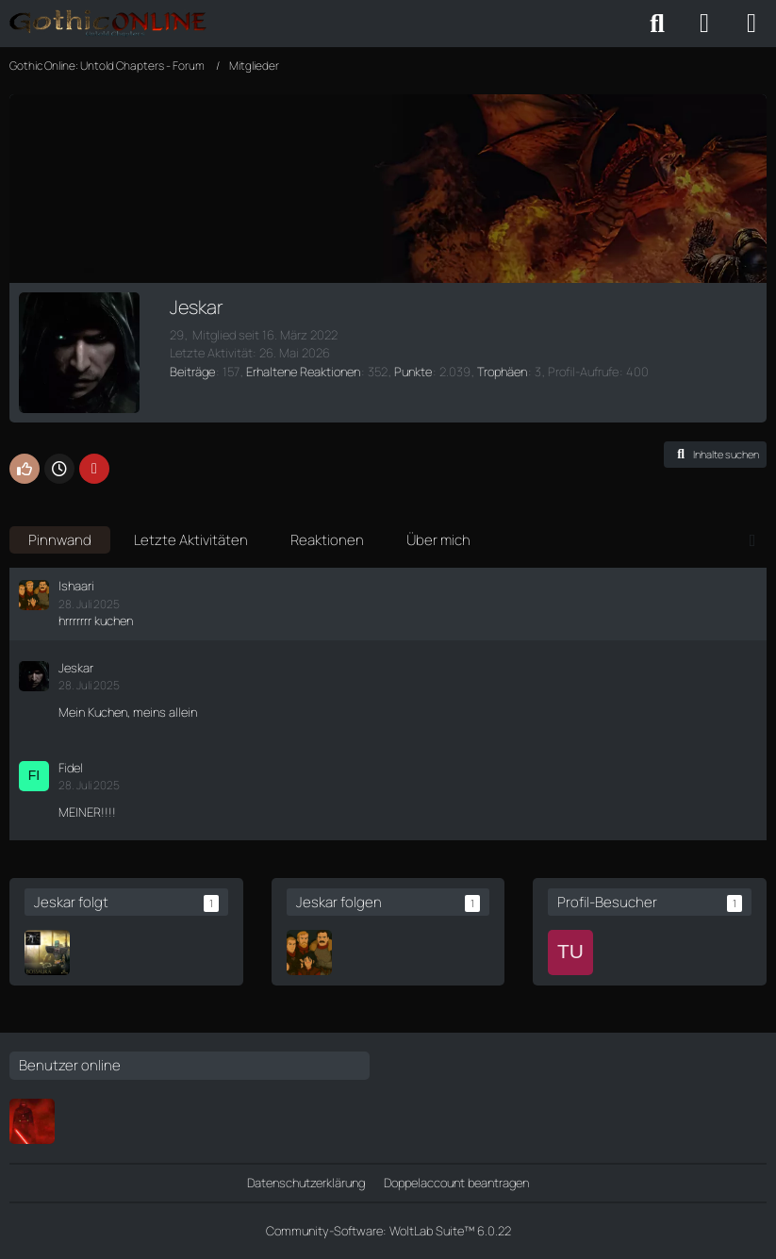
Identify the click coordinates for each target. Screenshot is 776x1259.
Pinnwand (59, 540)
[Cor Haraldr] (47, 952)
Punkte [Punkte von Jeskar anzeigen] (413, 371)
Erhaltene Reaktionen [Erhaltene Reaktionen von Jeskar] (303, 371)
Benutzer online (70, 1065)
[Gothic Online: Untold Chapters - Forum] (108, 23)
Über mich (438, 540)
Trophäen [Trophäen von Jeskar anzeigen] (502, 371)
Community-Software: (388, 1230)
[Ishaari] (309, 952)
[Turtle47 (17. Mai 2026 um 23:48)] (570, 952)
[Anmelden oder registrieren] (704, 23)
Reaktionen (327, 540)
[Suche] (657, 23)
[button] (715, 454)
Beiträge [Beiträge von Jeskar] (192, 371)
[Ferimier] (32, 1121)
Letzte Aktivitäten (191, 540)
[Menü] (751, 23)
